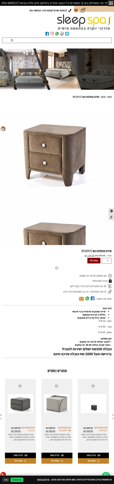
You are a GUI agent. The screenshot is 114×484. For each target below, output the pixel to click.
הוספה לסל (94, 260)
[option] (93, 421)
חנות (109, 97)
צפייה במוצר (93, 455)
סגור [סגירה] (5, 480)
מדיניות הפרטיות (43, 479)
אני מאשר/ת (17, 480)
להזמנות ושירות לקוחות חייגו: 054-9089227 (48, 10)
